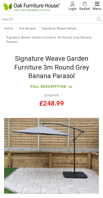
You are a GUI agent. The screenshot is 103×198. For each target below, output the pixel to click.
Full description (48, 87)
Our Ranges (27, 28)
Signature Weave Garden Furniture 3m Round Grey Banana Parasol (48, 40)
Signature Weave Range (59, 28)
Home (8, 28)
